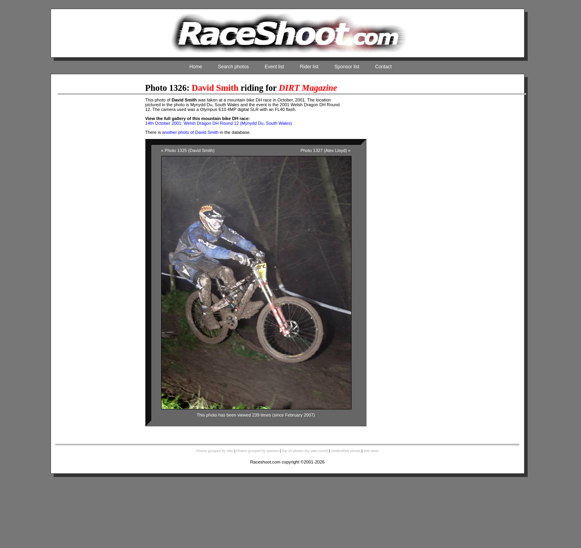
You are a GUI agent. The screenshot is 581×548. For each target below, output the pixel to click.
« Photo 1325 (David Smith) (188, 150)
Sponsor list (346, 66)
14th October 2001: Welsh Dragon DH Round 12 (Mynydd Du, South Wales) (218, 123)
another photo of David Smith (190, 132)
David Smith (215, 88)
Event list (274, 66)
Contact (383, 66)
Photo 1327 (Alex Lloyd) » (326, 150)
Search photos (233, 66)
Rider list (309, 66)
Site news (370, 451)
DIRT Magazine (308, 88)
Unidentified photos (346, 451)
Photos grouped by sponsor (257, 451)
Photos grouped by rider (214, 451)
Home (195, 66)
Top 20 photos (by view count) (305, 451)
